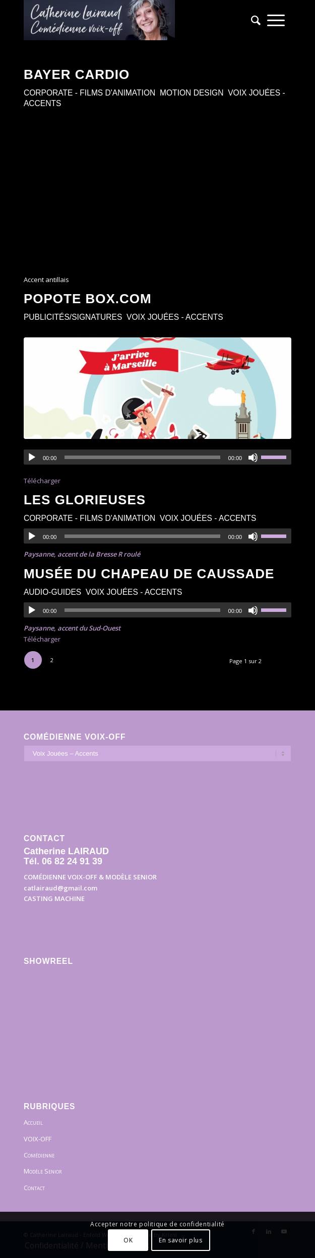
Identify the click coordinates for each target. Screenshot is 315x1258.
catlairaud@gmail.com (60, 887)
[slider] (142, 457)
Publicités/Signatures (73, 317)
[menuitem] (252, 20)
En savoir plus (180, 1240)
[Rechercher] (252, 20)
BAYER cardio (77, 74)
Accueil (33, 1122)
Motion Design (192, 92)
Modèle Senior (42, 1171)
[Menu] (276, 20)
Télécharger (42, 480)
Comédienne (39, 1154)
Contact (34, 1187)
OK (128, 1240)
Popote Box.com (88, 298)
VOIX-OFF (37, 1138)
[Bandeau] (131, 20)
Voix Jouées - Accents (175, 317)
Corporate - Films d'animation (89, 92)
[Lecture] (32, 458)
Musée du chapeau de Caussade (149, 573)
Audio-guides (52, 592)
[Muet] (253, 458)
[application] (157, 457)
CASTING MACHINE (54, 898)
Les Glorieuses (85, 499)
